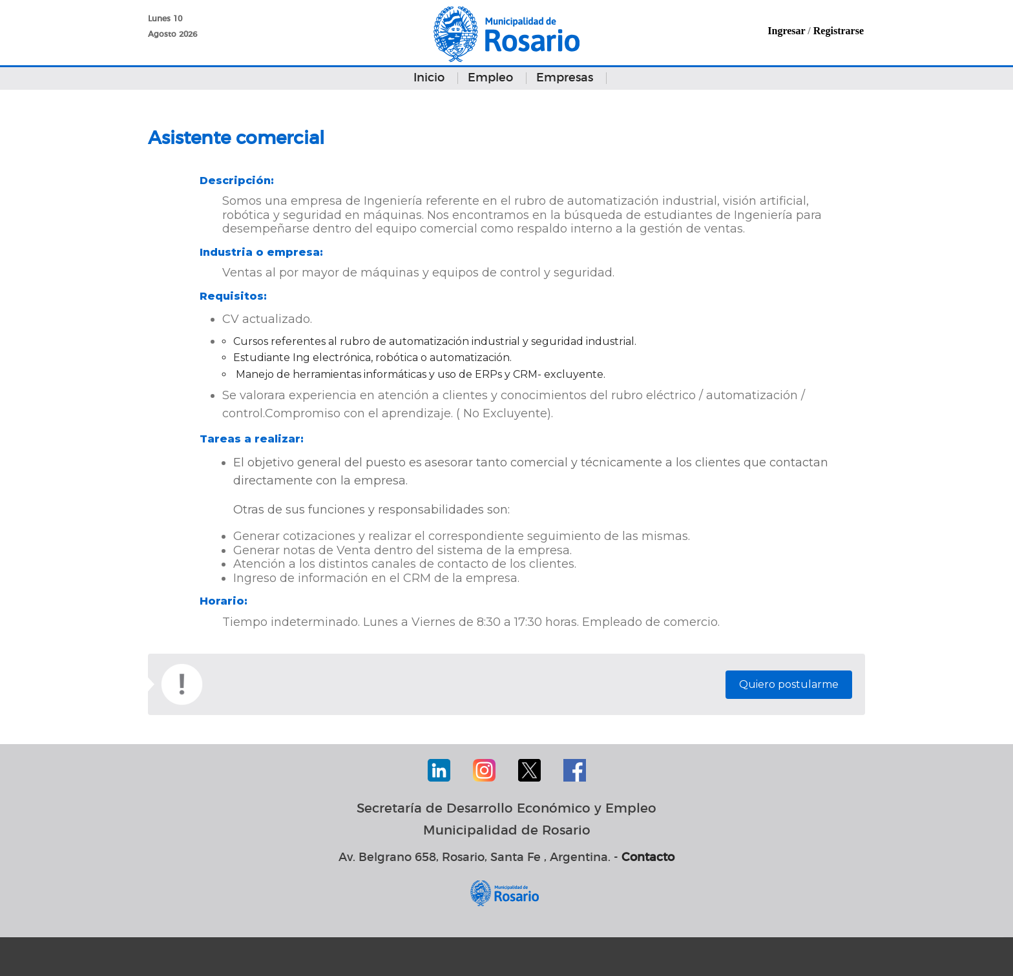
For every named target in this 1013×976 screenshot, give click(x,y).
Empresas (564, 78)
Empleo (490, 78)
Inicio (428, 78)
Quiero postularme (789, 684)
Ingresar (786, 30)
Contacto (647, 858)
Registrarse (838, 30)
